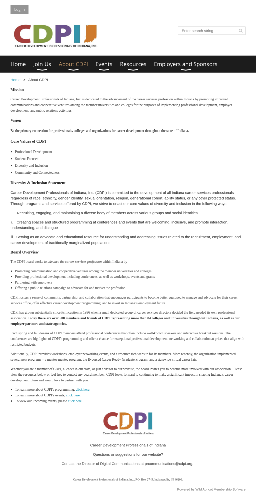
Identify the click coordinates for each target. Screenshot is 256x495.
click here (83, 389)
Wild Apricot (204, 489)
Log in (19, 9)
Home (15, 80)
